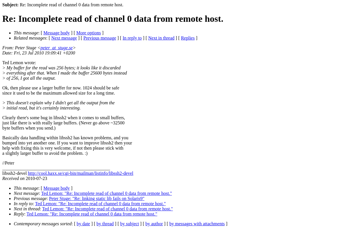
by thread (105, 223)
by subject (129, 223)
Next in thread (161, 38)
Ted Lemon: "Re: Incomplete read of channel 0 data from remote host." (106, 193)
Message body (57, 32)
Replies (188, 38)
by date (83, 223)
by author (154, 223)
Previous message (99, 38)
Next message (64, 38)
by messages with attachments (197, 223)
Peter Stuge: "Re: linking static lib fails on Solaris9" (96, 198)
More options (88, 32)
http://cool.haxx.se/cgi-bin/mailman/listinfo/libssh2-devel (80, 173)
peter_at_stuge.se (56, 47)
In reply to (132, 38)
